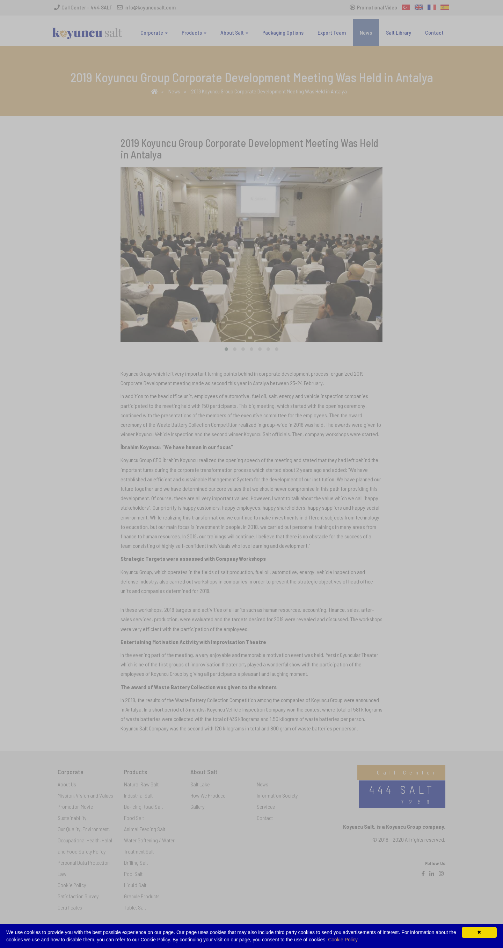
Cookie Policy (343, 939)
